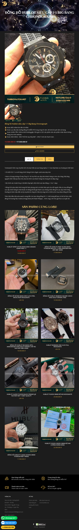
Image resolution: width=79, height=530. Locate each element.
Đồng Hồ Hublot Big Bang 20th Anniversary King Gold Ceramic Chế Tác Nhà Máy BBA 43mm (21, 346)
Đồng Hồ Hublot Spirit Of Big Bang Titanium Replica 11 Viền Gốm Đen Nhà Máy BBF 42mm (57, 248)
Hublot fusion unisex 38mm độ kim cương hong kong (58, 444)
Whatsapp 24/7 (10, 518)
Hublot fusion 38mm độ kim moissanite (57, 394)
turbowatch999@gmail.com (15, 512)
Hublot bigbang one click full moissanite (57, 346)
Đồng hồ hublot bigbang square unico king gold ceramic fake (57, 296)
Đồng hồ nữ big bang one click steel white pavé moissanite (21, 296)
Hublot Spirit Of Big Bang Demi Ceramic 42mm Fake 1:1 (21, 247)
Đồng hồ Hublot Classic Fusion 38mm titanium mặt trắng (21, 455)
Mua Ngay (40, 146)
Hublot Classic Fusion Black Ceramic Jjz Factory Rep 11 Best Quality (21, 395)
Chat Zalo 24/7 (10, 523)
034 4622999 (39, 151)
